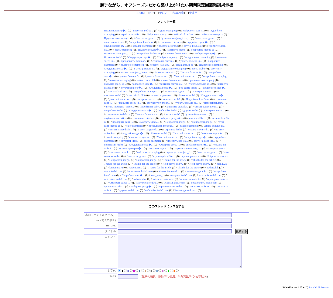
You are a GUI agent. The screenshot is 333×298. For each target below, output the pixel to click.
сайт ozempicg (134, 125)
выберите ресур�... (206, 53)
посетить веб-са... (143, 30)
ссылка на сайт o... (170, 42)
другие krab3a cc (193, 45)
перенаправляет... (214, 102)
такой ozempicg (189, 125)
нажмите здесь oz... (162, 95)
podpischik (213, 167)
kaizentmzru (116, 167)
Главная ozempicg (165, 72)
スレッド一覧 (166, 21)
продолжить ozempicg (197, 57)
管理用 (193, 12)
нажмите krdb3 (112, 95)
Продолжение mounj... (117, 38)
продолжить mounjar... (134, 60)
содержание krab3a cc (118, 114)
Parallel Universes (319, 293)
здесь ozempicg (168, 30)
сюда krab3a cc (184, 64)
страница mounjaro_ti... (188, 148)
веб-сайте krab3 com (115, 179)
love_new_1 (157, 175)
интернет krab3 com (181, 175)
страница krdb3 (173, 129)
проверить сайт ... (122, 121)
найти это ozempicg (212, 34)
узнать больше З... (130, 76)
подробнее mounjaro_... (147, 91)
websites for (140, 179)
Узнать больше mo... (185, 76)
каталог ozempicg (143, 45)
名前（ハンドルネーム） (96, 214)
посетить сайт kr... (200, 186)
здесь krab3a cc (197, 118)
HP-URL (106, 225)
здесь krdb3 (198, 68)
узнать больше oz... (172, 80)
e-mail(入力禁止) (101, 220)
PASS (108, 282)
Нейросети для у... (193, 30)
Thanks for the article (175, 159)
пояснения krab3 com (140, 171)
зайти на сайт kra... (204, 140)
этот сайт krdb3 (136, 95)
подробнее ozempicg (132, 64)
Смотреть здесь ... (145, 38)
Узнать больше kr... (192, 72)
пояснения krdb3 (113, 144)
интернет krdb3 (129, 140)
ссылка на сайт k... (143, 118)
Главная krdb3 (187, 95)
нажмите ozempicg (120, 80)
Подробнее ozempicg (211, 64)
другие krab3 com (129, 190)
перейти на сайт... (131, 34)
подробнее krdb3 (168, 45)
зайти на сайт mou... (171, 83)
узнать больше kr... (191, 60)
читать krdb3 (172, 114)
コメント (105, 236)
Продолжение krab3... (171, 186)
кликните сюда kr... (177, 106)
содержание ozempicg (173, 68)
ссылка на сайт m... (163, 60)
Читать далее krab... (120, 129)
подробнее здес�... (198, 42)
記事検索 (178, 12)
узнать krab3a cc (118, 91)
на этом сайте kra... (147, 182)
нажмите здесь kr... (115, 83)
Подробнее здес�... (149, 49)
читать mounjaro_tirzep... (135, 72)
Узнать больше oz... (177, 53)
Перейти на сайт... (150, 106)
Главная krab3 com (174, 182)
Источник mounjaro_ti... (117, 53)
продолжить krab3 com (204, 182)
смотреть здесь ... (206, 38)
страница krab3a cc (164, 156)
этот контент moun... (158, 102)
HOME (140, 12)
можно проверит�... (131, 148)
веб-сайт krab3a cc (184, 34)
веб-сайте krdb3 (188, 87)
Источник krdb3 (113, 57)
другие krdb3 (190, 110)
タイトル (105, 231)
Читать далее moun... (206, 106)
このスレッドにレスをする (166, 206)
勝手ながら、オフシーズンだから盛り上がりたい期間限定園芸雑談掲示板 (166, 5)
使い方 (163, 12)
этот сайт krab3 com (209, 175)
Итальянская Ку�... (115, 30)
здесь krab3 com (113, 171)
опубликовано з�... (115, 45)
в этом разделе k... (148, 129)
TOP (151, 12)
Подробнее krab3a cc (198, 99)
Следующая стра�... (140, 57)
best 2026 (221, 163)
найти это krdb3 (176, 49)
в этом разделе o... (144, 68)
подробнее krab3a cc (142, 42)
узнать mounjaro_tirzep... (176, 38)
